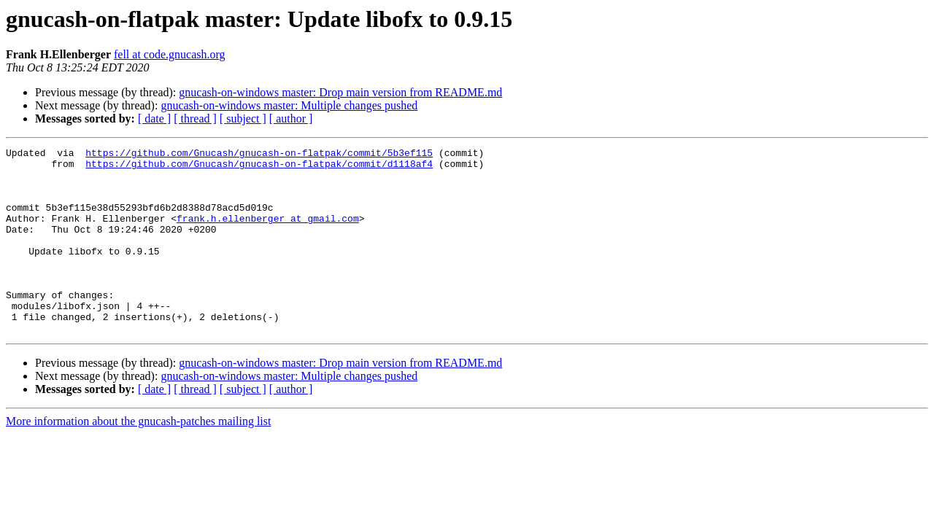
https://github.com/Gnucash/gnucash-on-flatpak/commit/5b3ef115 (259, 154)
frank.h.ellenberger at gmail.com (268, 233)
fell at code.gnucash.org (169, 54)
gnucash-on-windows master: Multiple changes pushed (289, 105)
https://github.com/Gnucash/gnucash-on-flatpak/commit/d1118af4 (259, 167)
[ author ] (291, 118)
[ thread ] (195, 118)
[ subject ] (243, 118)
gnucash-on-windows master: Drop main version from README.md (340, 92)
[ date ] (154, 118)
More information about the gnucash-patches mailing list (138, 458)
